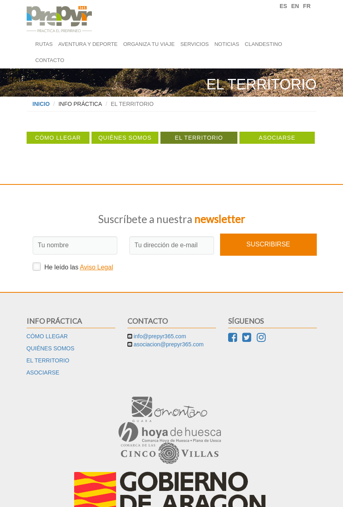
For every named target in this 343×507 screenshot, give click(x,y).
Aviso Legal (96, 267)
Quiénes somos (125, 138)
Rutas (44, 44)
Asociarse (277, 138)
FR (307, 6)
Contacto (49, 60)
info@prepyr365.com (159, 336)
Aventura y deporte (88, 44)
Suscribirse (268, 244)
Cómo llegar (58, 138)
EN (295, 6)
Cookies (188, 495)
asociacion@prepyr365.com (168, 344)
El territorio (199, 138)
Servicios (194, 44)
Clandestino (263, 44)
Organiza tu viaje (149, 44)
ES (283, 6)
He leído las (73, 267)
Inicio (41, 104)
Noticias (226, 44)
